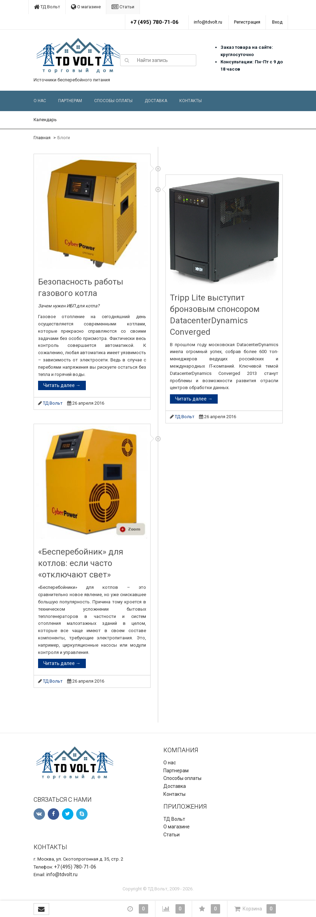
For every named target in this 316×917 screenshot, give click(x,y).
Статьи (122, 6)
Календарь (45, 119)
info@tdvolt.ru (208, 22)
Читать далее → (62, 385)
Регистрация (247, 22)
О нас (40, 100)
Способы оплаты (113, 100)
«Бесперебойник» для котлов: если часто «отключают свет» (80, 563)
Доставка (156, 100)
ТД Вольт (47, 6)
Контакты (190, 100)
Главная (42, 137)
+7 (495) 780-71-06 (154, 22)
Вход (277, 22)
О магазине (86, 6)
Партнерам (70, 100)
